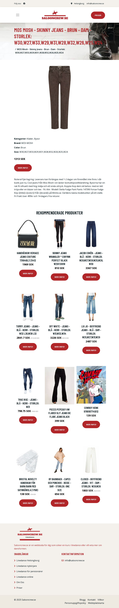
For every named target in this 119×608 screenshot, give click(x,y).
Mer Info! (23, 167)
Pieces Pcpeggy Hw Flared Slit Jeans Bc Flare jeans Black (59, 413)
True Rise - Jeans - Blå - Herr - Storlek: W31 (28, 403)
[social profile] (24, 3)
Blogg (83, 599)
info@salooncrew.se (95, 3)
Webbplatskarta (96, 603)
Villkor (101, 599)
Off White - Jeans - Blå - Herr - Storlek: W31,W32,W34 (59, 330)
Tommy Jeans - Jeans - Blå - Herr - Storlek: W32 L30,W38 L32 (28, 330)
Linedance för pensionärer (29, 571)
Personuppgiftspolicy (75, 603)
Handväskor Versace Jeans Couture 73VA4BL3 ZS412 (28, 256)
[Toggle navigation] (17, 14)
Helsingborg (79, 3)
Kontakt (92, 599)
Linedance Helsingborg (27, 560)
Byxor (37, 138)
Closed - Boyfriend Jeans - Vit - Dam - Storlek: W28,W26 (91, 482)
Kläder (30, 138)
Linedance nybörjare (26, 566)
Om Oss (20, 582)
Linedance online (24, 576)
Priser (98, 15)
